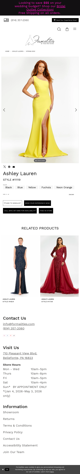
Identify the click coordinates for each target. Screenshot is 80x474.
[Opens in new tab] (4, 335)
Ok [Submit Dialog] (7, 469)
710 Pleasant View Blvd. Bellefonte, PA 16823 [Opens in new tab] (20, 355)
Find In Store (46, 211)
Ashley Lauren (17, 51)
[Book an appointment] (65, 20)
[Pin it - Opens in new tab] (9, 167)
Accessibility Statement (20, 445)
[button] (67, 29)
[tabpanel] (40, 110)
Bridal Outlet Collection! (45, 7)
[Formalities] (40, 40)
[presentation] (20, 266)
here (52, 472)
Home (7, 51)
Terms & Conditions (17, 425)
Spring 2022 (30, 51)
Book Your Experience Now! (37, 203)
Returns (9, 419)
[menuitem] (16, 20)
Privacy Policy (13, 432)
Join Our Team (13, 452)
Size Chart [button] (71, 194)
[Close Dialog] (3, 469)
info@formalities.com (19, 324)
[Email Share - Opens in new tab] (13, 167)
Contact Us (11, 438)
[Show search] (59, 29)
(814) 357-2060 (13, 328)
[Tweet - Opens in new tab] (4, 167)
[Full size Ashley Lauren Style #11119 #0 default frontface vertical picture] (40, 110)
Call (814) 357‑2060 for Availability (20, 211)
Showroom (11, 412)
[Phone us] (16, 20)
